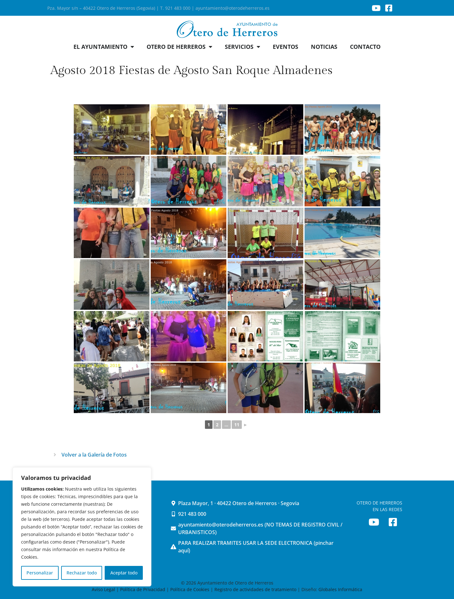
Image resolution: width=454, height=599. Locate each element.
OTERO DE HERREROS (179, 47)
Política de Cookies (189, 589)
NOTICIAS (324, 46)
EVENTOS (285, 46)
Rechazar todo (82, 573)
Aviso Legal (104, 589)
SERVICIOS (242, 47)
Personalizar (39, 573)
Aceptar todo (123, 573)
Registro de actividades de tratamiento (255, 589)
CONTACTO (365, 46)
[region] (82, 526)
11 (236, 425)
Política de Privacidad (142, 589)
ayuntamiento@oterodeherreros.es (232, 8)
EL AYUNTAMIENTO (103, 47)
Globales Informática (340, 589)
